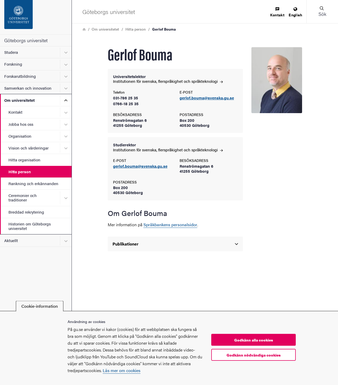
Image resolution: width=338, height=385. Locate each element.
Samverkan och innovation (27, 88)
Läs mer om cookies (121, 370)
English (295, 12)
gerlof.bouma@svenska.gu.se (207, 97)
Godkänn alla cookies (253, 340)
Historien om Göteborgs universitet (29, 226)
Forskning (13, 64)
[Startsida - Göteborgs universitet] (36, 17)
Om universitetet (19, 100)
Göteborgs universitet (26, 40)
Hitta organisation (24, 159)
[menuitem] (277, 12)
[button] (322, 11)
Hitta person (19, 171)
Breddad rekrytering (26, 212)
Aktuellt (11, 240)
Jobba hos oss (20, 124)
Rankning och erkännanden (33, 183)
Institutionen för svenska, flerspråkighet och (168, 81)
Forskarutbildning (20, 76)
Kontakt (15, 112)
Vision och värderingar (28, 148)
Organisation (19, 136)
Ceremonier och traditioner (22, 197)
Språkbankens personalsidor (170, 225)
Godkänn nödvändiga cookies (254, 355)
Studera (11, 52)
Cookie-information (39, 306)
